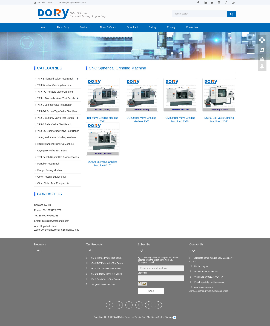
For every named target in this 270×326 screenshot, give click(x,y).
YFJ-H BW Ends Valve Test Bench (104, 263)
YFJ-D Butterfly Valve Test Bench (55, 117)
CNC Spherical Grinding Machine (55, 144)
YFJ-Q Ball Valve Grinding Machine (56, 137)
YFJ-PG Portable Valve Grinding (55, 91)
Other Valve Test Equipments (53, 183)
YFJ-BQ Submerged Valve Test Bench (58, 131)
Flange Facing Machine (50, 170)
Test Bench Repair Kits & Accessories (58, 157)
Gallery (152, 27)
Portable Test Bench (48, 163)
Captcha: (142, 273)
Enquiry (171, 27)
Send (151, 290)
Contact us (192, 27)
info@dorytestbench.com (74, 2)
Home (42, 27)
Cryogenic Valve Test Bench (52, 150)
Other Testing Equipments (51, 176)
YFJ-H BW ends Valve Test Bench (56, 98)
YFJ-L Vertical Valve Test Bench (54, 104)
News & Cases (108, 27)
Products (84, 27)
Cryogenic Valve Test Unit (100, 284)
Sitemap (169, 317)
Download (132, 27)
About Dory (63, 27)
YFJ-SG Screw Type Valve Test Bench (58, 111)
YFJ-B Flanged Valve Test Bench (55, 78)
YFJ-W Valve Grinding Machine (54, 85)
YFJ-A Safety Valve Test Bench (54, 124)
